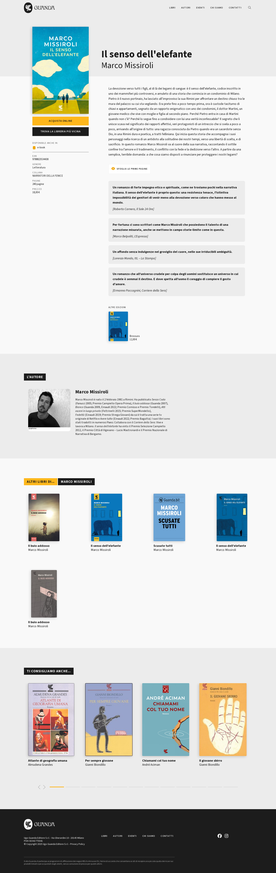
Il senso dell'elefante (106, 546)
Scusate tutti (162, 546)
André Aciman (151, 765)
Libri (172, 8)
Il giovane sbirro (210, 760)
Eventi (200, 8)
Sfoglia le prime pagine (132, 168)
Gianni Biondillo (95, 765)
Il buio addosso (38, 546)
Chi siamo (216, 8)
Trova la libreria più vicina (60, 131)
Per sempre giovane (99, 760)
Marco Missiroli (127, 65)
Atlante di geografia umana (47, 760)
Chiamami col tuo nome (159, 760)
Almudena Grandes (40, 765)
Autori (186, 8)
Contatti (235, 8)
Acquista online (60, 121)
